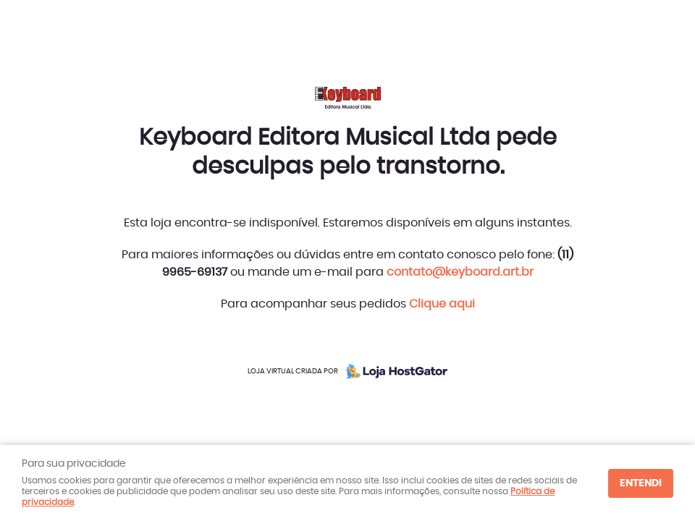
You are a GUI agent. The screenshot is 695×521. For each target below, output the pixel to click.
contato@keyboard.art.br (460, 272)
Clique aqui (442, 304)
